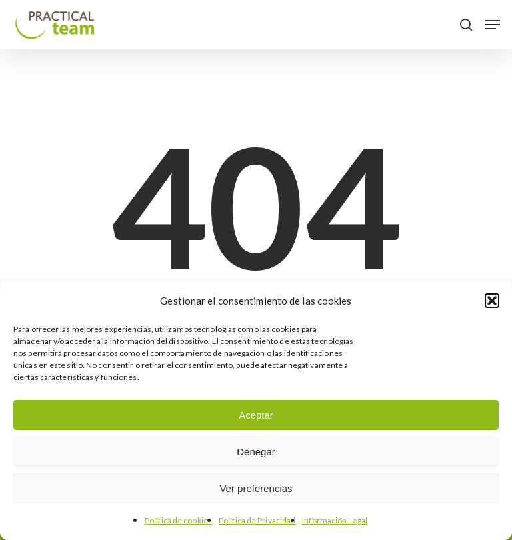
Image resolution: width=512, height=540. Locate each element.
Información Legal (334, 520)
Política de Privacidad (257, 520)
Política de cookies (178, 520)
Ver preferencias (255, 488)
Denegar (256, 451)
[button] (492, 300)
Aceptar (256, 415)
